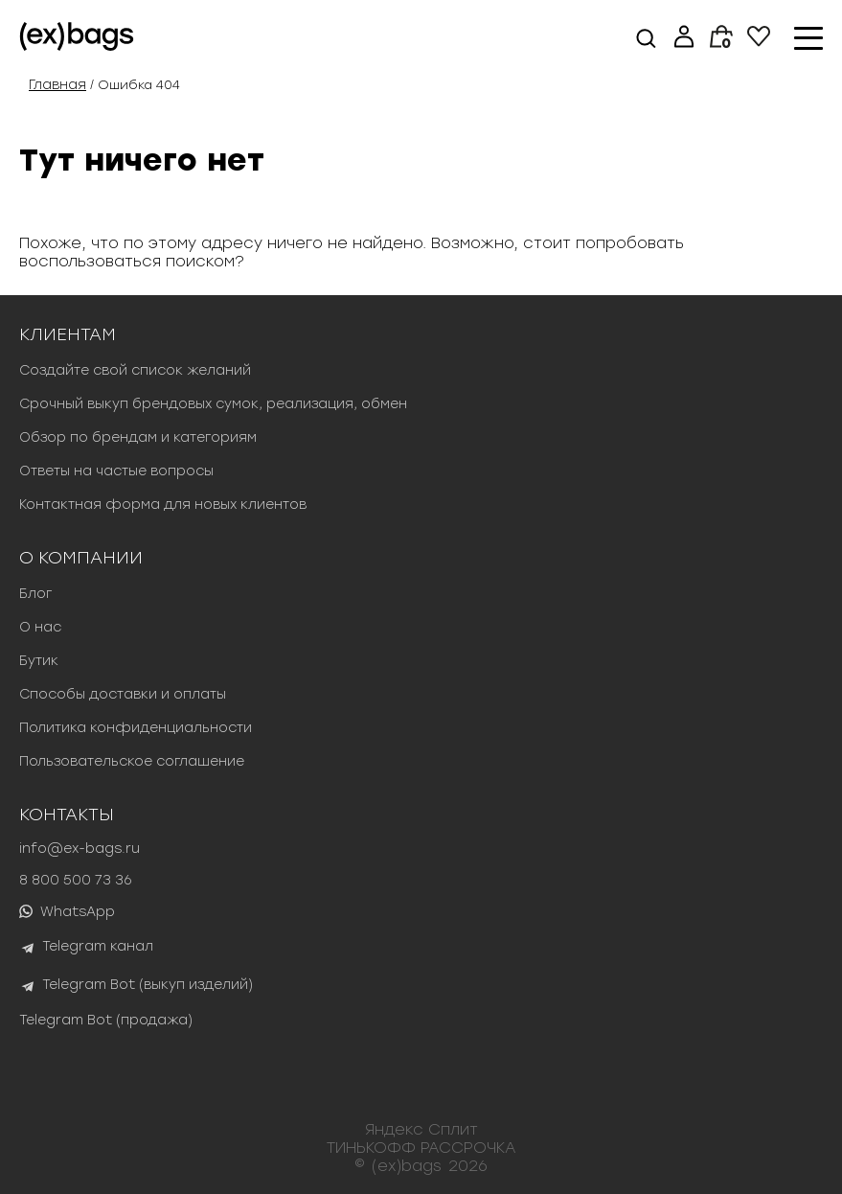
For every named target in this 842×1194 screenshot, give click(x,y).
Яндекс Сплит (421, 1129)
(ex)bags (407, 1166)
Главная (57, 85)
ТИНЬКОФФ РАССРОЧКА (421, 1147)
